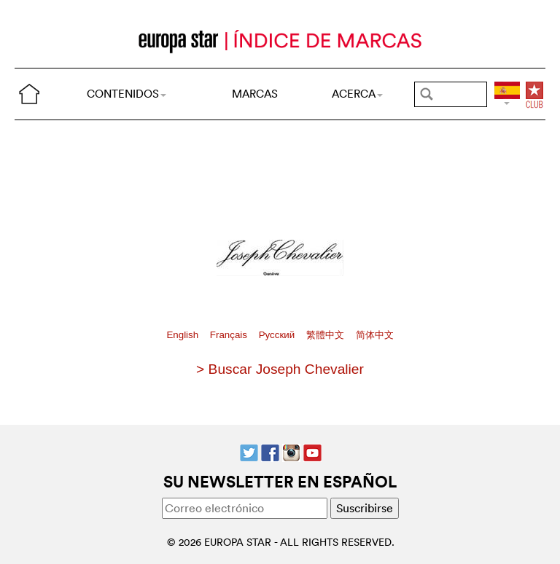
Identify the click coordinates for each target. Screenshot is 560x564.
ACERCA (357, 94)
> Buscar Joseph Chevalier (280, 369)
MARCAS (255, 94)
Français (230, 334)
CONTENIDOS (126, 94)
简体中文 (375, 334)
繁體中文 (326, 334)
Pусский (278, 334)
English (183, 334)
